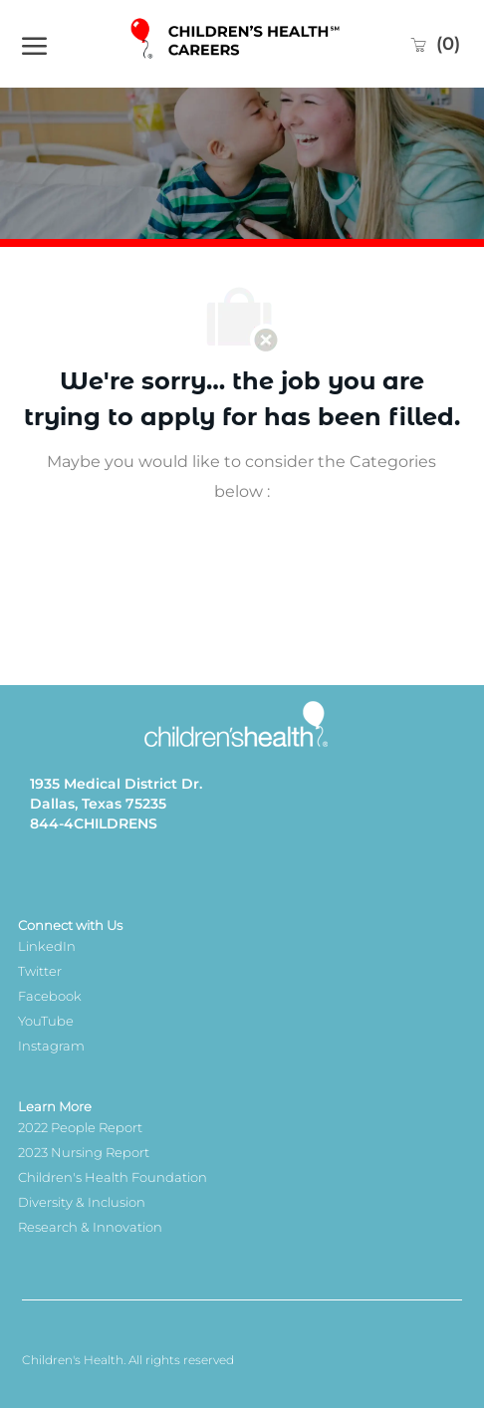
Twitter (40, 971)
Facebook (50, 996)
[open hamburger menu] (34, 44)
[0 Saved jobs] (434, 44)
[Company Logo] (237, 43)
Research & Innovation (90, 1227)
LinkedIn (47, 946)
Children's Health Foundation (112, 1177)
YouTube (46, 1021)
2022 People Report (80, 1127)
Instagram (51, 1046)
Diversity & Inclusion (81, 1202)
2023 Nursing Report (83, 1152)
